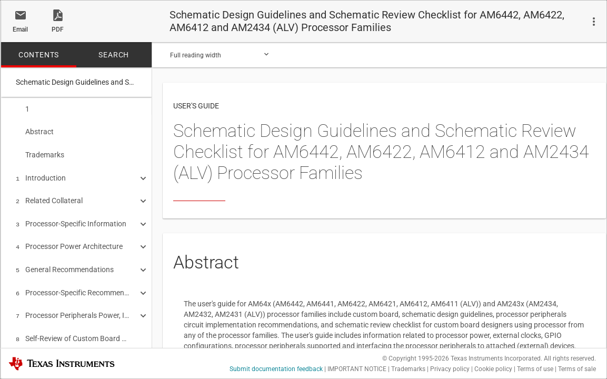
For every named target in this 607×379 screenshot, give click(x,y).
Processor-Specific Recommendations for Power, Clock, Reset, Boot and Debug (73, 284)
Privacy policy (450, 369)
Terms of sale (577, 369)
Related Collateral (49, 196)
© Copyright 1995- (415, 358)
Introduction (41, 175)
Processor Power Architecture (69, 240)
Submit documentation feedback (276, 369)
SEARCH (113, 55)
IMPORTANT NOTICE (356, 369)
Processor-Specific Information (71, 218)
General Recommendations (65, 262)
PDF (58, 29)
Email (20, 29)
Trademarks (40, 152)
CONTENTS (38, 55)
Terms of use (535, 369)
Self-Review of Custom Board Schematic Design (73, 328)
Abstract (35, 130)
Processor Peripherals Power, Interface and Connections (73, 306)
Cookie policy (493, 369)
